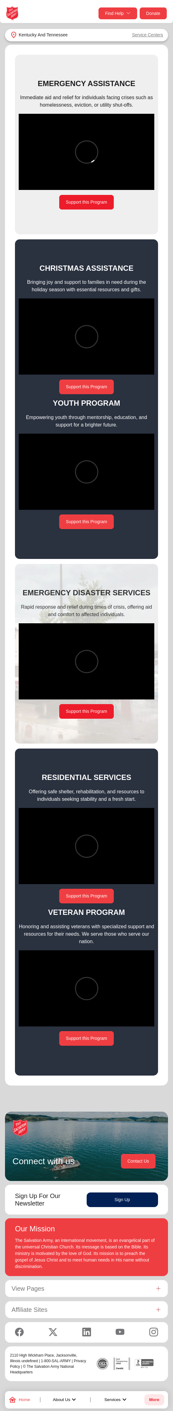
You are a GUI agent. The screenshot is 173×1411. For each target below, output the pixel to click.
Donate (153, 13)
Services (116, 1399)
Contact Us (138, 1161)
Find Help (118, 13)
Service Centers (147, 34)
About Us (65, 1399)
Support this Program (86, 202)
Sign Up (122, 1199)
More (154, 1399)
